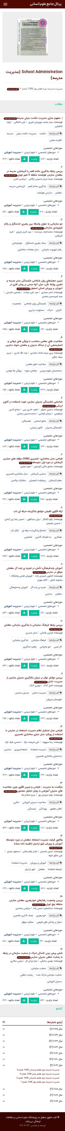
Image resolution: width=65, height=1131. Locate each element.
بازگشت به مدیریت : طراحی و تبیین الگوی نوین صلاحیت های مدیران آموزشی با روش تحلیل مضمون (32, 789)
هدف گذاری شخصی (23, 915)
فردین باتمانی (46, 633)
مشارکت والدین (18, 480)
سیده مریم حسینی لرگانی (41, 179)
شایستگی (26, 421)
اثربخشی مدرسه (17, 186)
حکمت (43, 133)
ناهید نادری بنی (30, 409)
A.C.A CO (24, 1125)
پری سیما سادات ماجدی (41, 353)
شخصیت (16, 303)
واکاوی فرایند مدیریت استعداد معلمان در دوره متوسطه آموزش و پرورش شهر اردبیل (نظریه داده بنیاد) (34, 843)
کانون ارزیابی (36, 427)
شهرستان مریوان (54, 699)
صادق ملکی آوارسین (43, 466)
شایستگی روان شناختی (35, 303)
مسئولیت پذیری (36, 310)
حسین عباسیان (53, 523)
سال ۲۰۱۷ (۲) (56, 1095)
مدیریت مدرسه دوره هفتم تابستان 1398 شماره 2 (38, 1078)
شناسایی (28, 537)
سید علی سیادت (30, 292)
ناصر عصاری (47, 292)
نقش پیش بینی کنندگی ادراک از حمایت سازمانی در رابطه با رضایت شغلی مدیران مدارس (32, 955)
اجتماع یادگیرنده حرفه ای (34, 530)
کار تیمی (58, 647)
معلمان (58, 193)
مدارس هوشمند (44, 193)
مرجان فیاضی (45, 413)
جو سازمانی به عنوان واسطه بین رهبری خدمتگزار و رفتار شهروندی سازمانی (33, 226)
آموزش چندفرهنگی (18, 587)
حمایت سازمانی (38, 968)
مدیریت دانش (39, 693)
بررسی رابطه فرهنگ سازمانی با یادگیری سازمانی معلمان (33, 627)
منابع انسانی (40, 421)
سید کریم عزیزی (23, 232)
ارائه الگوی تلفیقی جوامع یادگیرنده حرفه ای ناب (38, 513)
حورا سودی (25, 466)
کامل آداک (48, 685)
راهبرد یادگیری (30, 647)
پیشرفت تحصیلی (37, 480)
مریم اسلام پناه (28, 795)
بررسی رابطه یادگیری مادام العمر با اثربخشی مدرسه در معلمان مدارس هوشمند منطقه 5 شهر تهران (33, 173)
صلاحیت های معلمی (36, 364)
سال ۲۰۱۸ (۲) (56, 1089)
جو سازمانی (45, 647)
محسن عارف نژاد (13, 742)
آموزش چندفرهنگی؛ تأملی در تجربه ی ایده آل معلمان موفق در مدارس (34, 570)
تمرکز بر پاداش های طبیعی (49, 922)
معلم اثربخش (55, 480)
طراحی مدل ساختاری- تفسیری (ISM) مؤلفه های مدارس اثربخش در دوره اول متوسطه (32, 461)
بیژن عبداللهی (33, 519)
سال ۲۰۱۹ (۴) (56, 1065)
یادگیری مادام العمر (37, 186)
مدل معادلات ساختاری (28, 249)
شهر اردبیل (30, 869)
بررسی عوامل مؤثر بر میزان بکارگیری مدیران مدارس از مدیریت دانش (34, 680)
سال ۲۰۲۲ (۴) (55, 1047)
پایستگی (32, 809)
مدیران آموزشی (54, 981)
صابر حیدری (31, 633)
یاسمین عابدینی (13, 292)
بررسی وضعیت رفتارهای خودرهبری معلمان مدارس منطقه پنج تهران (35, 902)
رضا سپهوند (47, 742)
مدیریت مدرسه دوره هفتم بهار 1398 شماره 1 (40, 1082)
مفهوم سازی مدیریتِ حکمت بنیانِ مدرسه (32, 118)
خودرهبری (41, 915)
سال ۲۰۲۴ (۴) (55, 1035)
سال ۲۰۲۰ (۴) (55, 1059)
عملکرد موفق (28, 922)
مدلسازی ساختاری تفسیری (49, 756)
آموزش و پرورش (38, 863)
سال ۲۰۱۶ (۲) (56, 1101)
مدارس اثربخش (38, 474)
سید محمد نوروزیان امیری (40, 122)
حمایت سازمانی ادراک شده (49, 975)
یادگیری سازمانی (20, 640)
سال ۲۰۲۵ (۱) (56, 1029)
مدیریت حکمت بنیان (26, 133)
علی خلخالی (19, 122)
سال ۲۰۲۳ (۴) (55, 1041)
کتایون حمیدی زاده (44, 576)
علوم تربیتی (29, 152)
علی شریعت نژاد (31, 742)
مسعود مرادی (13, 851)
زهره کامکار (48, 519)
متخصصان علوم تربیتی (51, 371)
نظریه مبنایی (56, 140)
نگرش (59, 310)
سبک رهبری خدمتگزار (35, 243)
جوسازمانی (17, 243)
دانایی (16, 802)
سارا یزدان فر (31, 961)
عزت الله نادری (21, 353)
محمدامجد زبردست (43, 232)
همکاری (58, 537)
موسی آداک (35, 685)
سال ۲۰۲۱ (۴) (56, 1053)
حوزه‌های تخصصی (47, 152)
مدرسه (10, 133)
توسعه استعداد (55, 869)
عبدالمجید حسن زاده (43, 908)
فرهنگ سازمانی (38, 640)
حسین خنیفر (47, 409)
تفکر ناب (15, 530)
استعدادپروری (20, 749)
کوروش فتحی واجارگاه (21, 576)
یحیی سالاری (16, 961)
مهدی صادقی (46, 961)
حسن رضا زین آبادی (14, 519)
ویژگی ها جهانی (13, 371)
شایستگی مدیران (54, 427)
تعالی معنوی (56, 809)
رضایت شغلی (26, 975)
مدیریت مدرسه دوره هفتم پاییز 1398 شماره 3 (39, 1074)
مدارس (48, 594)
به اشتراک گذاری (43, 537)
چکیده (34, 159)
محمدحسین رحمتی (26, 413)
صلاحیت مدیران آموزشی (34, 802)
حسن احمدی (46, 851)
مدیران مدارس (22, 693)
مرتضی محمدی (23, 908)
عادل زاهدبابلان (30, 851)
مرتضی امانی (20, 179)
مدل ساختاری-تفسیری (17, 474)
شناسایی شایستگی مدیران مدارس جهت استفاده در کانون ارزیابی (32, 404)
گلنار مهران (42, 580)
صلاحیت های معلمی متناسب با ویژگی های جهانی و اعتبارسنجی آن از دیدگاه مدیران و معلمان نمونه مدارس (34, 345)
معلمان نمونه (31, 371)
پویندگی (43, 809)
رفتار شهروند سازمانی (52, 249)
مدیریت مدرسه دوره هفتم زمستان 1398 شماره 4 (38, 1070)
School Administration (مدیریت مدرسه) (34, 75)
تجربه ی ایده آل (38, 587)
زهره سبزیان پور (45, 795)
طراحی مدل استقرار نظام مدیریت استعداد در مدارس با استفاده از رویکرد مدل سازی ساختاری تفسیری (34, 734)
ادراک (50, 310)
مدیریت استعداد (38, 749)
